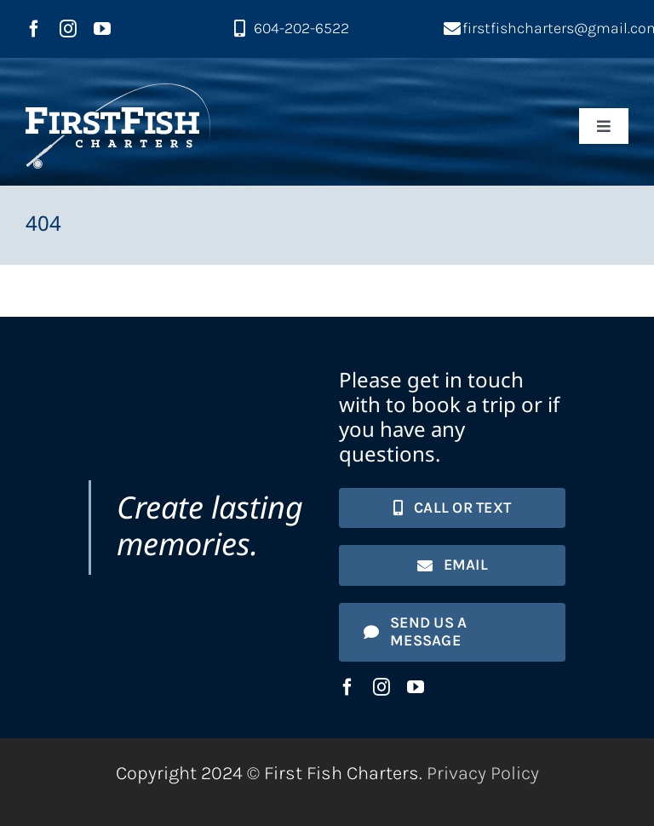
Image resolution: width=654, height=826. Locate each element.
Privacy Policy (483, 773)
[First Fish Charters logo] (118, 93)
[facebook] (34, 28)
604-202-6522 (301, 28)
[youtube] (102, 28)
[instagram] (68, 28)
